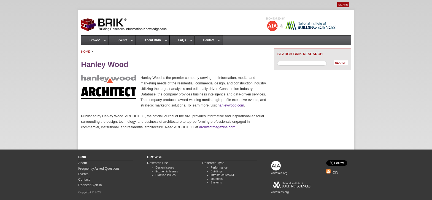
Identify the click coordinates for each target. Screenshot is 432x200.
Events (122, 40)
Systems (216, 182)
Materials (216, 178)
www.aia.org (279, 173)
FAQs (182, 40)
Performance (219, 167)
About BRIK (152, 40)
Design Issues (164, 167)
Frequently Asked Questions (99, 168)
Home (85, 51)
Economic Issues (166, 171)
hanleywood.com (231, 105)
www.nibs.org (280, 192)
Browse (95, 40)
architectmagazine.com (217, 127)
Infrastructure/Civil (222, 175)
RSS (332, 172)
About (82, 163)
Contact (208, 40)
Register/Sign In (90, 185)
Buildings (216, 171)
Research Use (157, 163)
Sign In (343, 4)
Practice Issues (165, 175)
